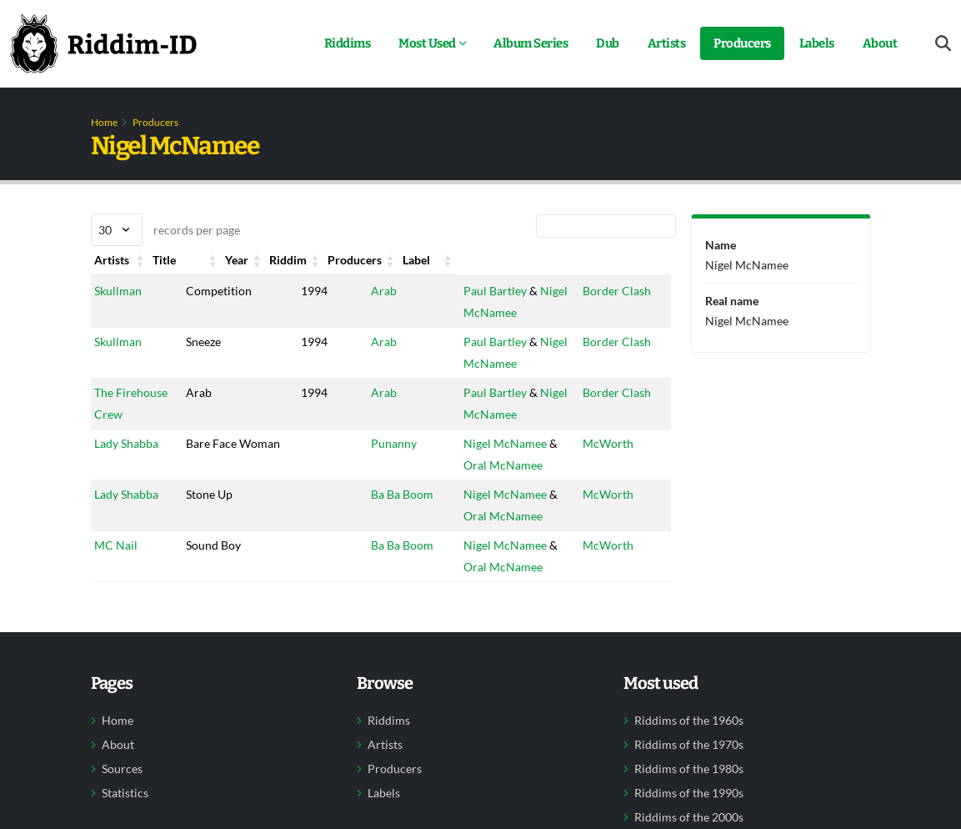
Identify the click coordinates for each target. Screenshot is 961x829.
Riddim (369, 260)
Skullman (118, 291)
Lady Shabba (126, 443)
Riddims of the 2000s (688, 817)
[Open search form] (943, 44)
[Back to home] (103, 43)
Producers (742, 43)
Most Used (427, 43)
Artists (667, 43)
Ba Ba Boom (382, 494)
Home (104, 122)
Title (205, 260)
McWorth (613, 443)
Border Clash (622, 291)
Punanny (374, 443)
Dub (607, 43)
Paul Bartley (486, 291)
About (880, 43)
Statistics (125, 793)
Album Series (530, 43)
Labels (816, 43)
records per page (165, 230)
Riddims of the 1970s (688, 744)
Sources (122, 769)
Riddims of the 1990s (688, 793)
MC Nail (116, 545)
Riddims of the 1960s (688, 720)
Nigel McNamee (496, 443)
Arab (364, 291)
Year (284, 260)
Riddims (347, 43)
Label (601, 260)
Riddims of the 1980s (688, 769)
